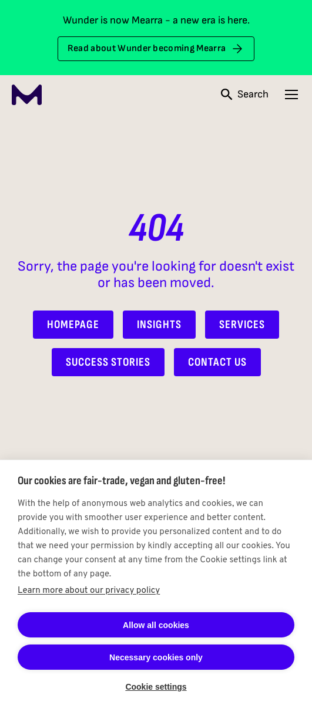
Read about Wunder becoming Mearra (156, 49)
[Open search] (245, 94)
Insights (159, 325)
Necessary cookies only (156, 657)
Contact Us (217, 362)
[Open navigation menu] (291, 94)
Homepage (73, 325)
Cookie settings (155, 686)
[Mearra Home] (27, 95)
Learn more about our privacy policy (89, 590)
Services (242, 325)
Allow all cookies (156, 625)
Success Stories (108, 362)
